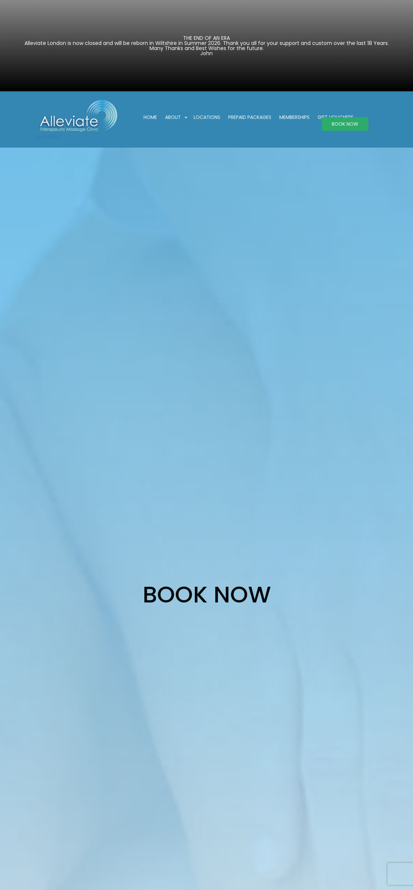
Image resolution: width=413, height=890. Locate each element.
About (181, 117)
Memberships (290, 117)
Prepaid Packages (249, 117)
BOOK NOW (337, 124)
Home (158, 117)
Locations (210, 117)
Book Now (47, 136)
